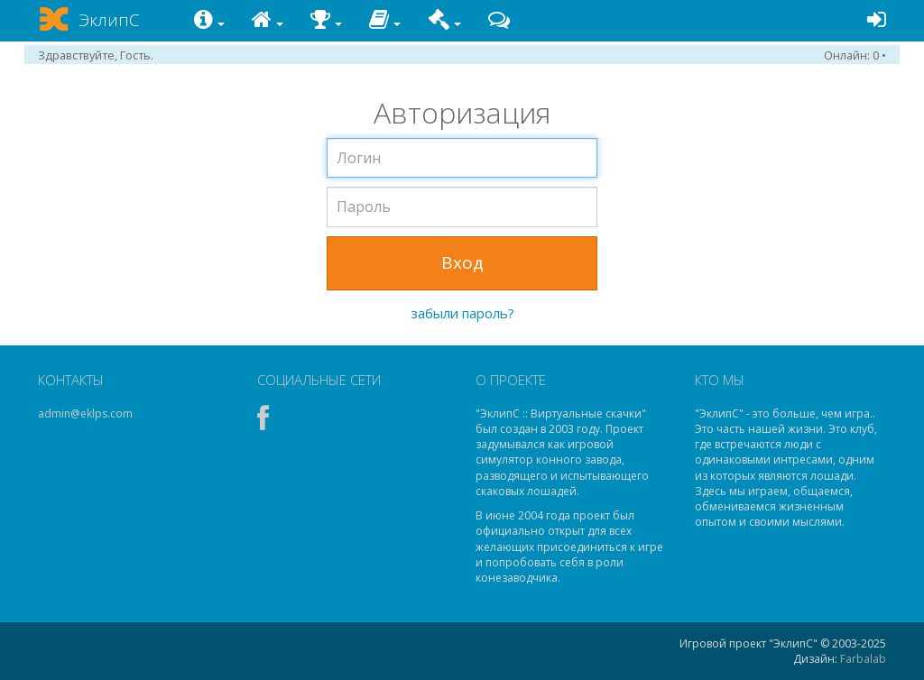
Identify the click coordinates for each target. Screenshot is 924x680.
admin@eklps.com (85, 413)
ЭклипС (109, 20)
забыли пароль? (462, 313)
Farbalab (863, 658)
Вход (462, 262)
